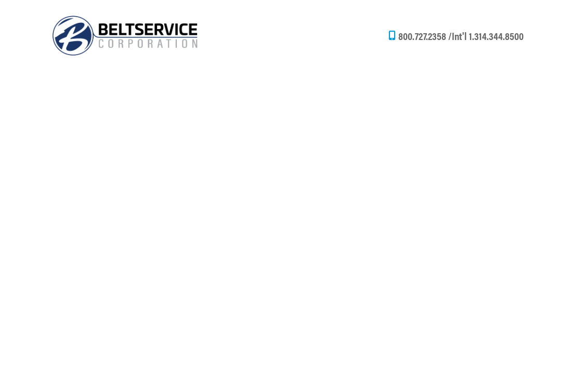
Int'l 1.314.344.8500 (488, 36)
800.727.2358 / (425, 36)
